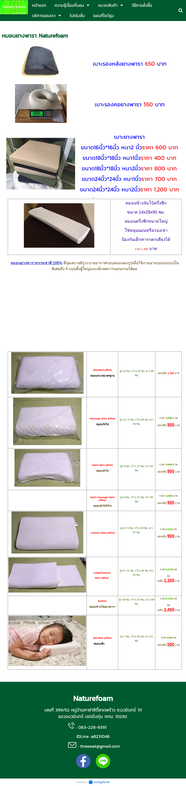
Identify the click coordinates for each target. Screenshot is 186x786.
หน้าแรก (7, 25)
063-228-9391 (92, 727)
